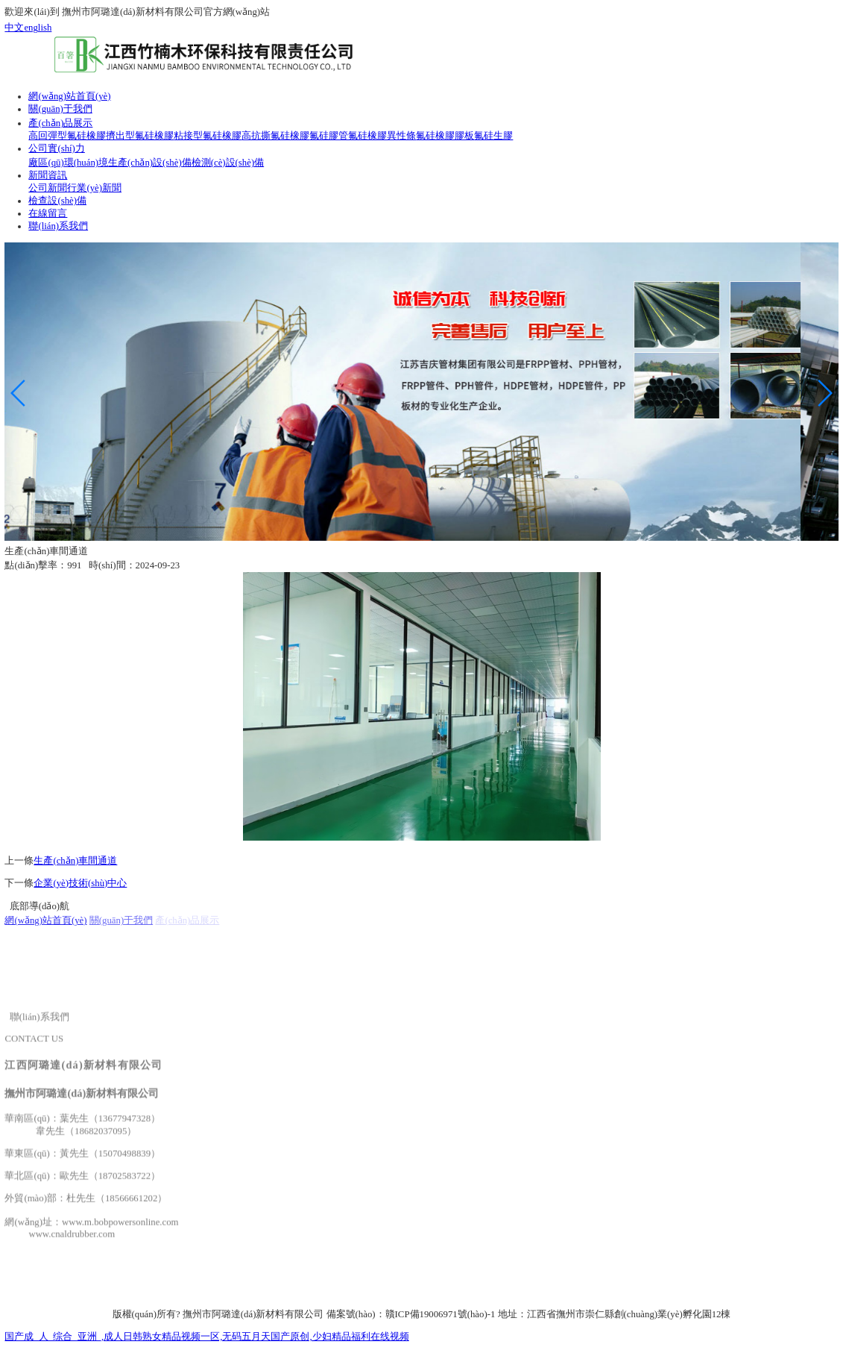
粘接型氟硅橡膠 (207, 136)
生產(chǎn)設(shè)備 (150, 162)
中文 (14, 27)
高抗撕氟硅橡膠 (275, 136)
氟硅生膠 (493, 136)
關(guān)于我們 (121, 920)
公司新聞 (47, 188)
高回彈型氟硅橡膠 (67, 136)
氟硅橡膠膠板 (445, 136)
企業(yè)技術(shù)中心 (80, 883)
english (37, 27)
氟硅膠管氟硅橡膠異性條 (362, 136)
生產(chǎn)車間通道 (75, 861)
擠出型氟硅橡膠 (140, 136)
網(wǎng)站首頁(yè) (45, 920)
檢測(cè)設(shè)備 (228, 162)
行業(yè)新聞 (94, 188)
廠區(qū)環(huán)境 (68, 162)
